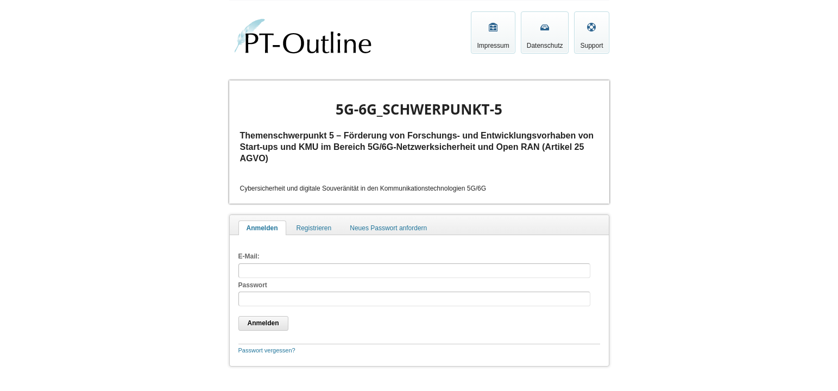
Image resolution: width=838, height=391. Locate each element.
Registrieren (314, 228)
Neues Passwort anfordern (388, 228)
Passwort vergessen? (266, 350)
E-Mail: (249, 256)
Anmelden (262, 228)
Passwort (252, 285)
